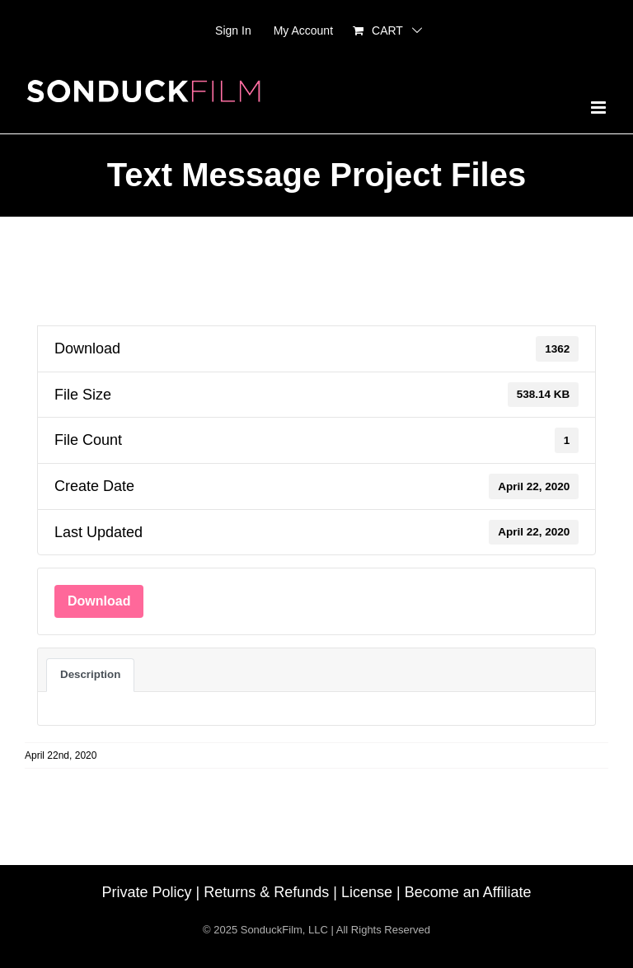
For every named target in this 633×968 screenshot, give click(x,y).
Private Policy (147, 892)
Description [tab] (90, 674)
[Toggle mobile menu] (599, 107)
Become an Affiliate (468, 892)
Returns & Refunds (266, 892)
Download (99, 601)
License (366, 892)
